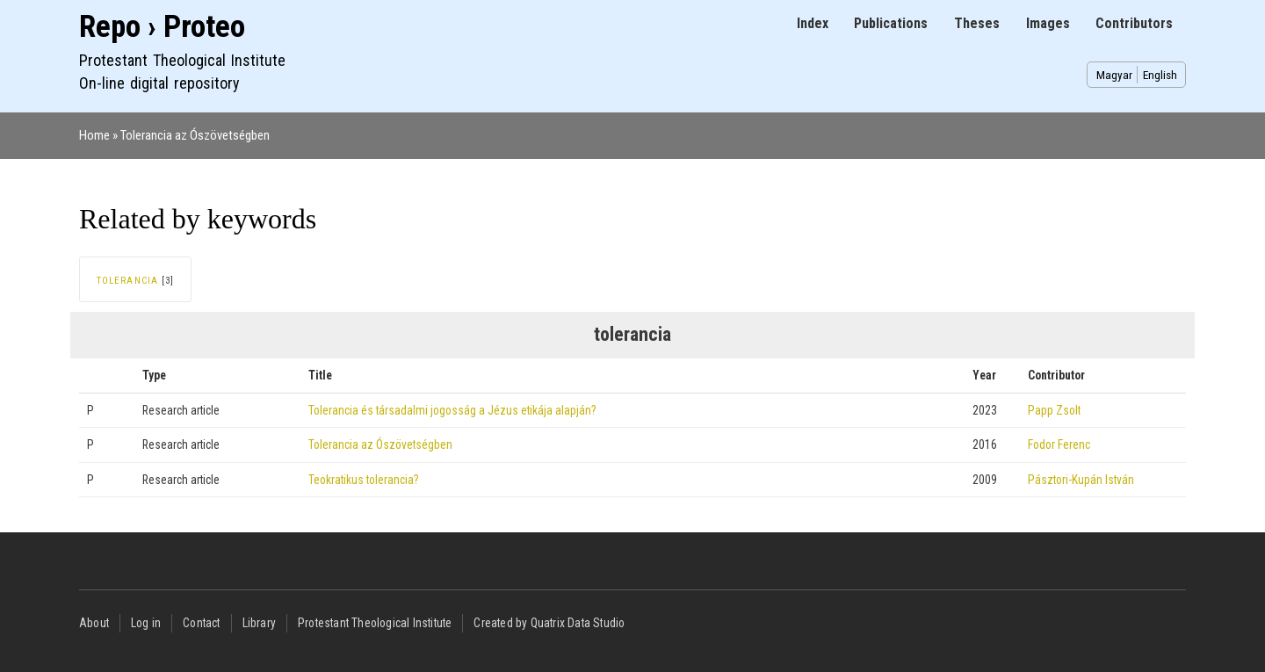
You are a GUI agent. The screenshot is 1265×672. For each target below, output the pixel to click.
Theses (977, 23)
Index (812, 23)
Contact (201, 623)
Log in (146, 623)
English (1160, 75)
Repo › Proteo (162, 27)
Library (259, 623)
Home (94, 135)
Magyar (1114, 75)
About (94, 623)
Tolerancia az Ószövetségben (195, 135)
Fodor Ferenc (1059, 444)
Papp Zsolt (1054, 410)
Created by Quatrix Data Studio (549, 623)
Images (1048, 23)
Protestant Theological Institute (375, 623)
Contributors (1134, 23)
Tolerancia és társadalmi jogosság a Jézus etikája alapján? (452, 410)
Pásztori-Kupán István (1081, 480)
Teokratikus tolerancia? (363, 480)
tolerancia (127, 280)
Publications (891, 23)
